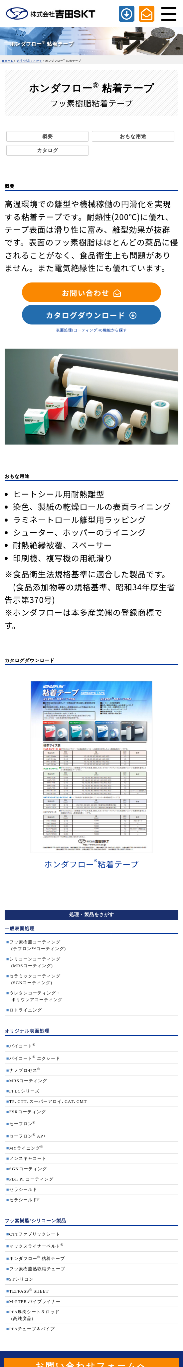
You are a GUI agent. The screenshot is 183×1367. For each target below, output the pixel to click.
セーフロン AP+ (27, 1136)
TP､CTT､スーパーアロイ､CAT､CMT (48, 1101)
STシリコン (21, 1279)
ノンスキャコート (28, 1158)
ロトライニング (25, 1009)
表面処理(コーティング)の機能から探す (91, 329)
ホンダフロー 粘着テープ (37, 1258)
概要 (47, 136)
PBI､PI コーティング (31, 1179)
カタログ (47, 150)
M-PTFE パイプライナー (35, 1301)
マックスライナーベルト (36, 1246)
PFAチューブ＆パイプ (32, 1328)
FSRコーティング (27, 1111)
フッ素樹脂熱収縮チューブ (37, 1268)
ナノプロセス (24, 1070)
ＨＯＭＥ (8, 60)
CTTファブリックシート (35, 1234)
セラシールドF (24, 1199)
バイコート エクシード (34, 1058)
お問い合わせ (85, 292)
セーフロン (22, 1123)
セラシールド (23, 1189)
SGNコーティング (28, 1168)
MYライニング (26, 1148)
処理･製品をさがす (29, 60)
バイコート (22, 1046)
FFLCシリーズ (24, 1091)
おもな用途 (133, 136)
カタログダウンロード (85, 314)
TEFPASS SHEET (29, 1291)
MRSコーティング (28, 1080)
